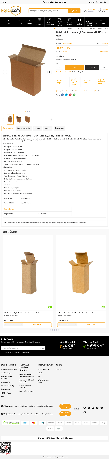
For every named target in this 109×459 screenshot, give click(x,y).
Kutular (64, 29)
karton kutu (11, 222)
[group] (27, 70)
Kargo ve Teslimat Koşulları (7, 377)
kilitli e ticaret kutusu (80, 222)
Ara (74, 10)
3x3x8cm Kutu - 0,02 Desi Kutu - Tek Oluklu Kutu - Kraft (21, 313)
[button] (25, 111)
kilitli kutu (24, 222)
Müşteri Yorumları (43, 369)
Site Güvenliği (5, 382)
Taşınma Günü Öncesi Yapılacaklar (26, 381)
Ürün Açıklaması (8, 128)
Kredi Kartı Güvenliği (7, 386)
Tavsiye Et (69, 91)
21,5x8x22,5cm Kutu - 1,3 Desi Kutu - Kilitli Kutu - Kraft (92, 29)
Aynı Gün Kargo (6, 373)
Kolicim (59, 39)
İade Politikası (5, 389)
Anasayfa (57, 29)
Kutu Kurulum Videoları (26, 391)
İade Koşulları (59, 128)
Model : (102, 43)
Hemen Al (92, 67)
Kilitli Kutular (71, 29)
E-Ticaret (48, 457)
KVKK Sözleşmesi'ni (9, 352)
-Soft (44, 457)
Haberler (40, 373)
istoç (58, 222)
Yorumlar (37, 128)
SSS (2, 397)
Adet (57, 64)
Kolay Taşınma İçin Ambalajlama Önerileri (26, 375)
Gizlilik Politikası (6, 393)
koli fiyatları (70, 222)
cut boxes (38, 222)
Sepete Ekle (74, 67)
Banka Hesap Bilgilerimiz (9, 369)
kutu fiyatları (52, 222)
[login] (89, 10)
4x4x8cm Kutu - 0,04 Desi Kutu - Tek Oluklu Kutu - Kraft (75, 313)
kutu (5, 222)
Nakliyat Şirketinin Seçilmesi (25, 386)
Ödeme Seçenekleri (23, 128)
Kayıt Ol (41, 348)
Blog (39, 376)
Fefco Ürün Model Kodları (43, 381)
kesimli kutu (31, 222)
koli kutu (17, 222)
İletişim (58, 369)
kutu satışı (45, 222)
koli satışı (63, 222)
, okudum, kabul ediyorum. (15, 352)
